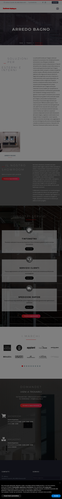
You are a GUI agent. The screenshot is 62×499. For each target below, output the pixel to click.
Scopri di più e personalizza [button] (11, 495)
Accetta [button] (56, 495)
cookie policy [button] (48, 487)
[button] (60, 483)
